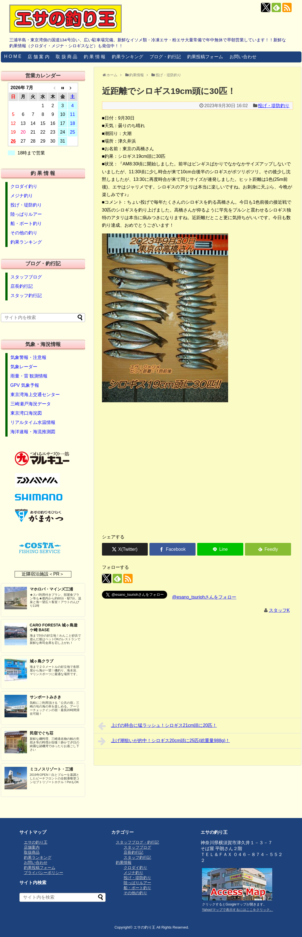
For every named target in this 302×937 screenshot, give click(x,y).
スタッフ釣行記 (26, 295)
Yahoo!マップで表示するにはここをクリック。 (237, 910)
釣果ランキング (127, 56)
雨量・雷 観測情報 (28, 376)
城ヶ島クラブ (41, 661)
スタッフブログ (26, 277)
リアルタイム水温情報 (32, 422)
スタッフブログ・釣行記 (137, 842)
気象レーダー (23, 366)
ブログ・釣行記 (165, 56)
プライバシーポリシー (43, 872)
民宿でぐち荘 (41, 733)
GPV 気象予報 (24, 385)
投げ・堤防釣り (273, 105)
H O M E (12, 56)
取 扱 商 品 (66, 56)
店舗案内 (32, 847)
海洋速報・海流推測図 (32, 431)
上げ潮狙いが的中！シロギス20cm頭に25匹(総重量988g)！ (164, 741)
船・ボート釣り (26, 223)
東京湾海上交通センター (35, 394)
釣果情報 (123, 862)
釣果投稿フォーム (205, 56)
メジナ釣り (21, 195)
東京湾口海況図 (26, 413)
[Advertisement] (197, 485)
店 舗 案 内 (38, 56)
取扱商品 (32, 852)
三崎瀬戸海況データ (30, 403)
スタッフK (279, 610)
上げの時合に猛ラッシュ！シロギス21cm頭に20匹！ (157, 726)
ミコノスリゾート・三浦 (51, 769)
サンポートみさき (45, 697)
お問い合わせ (243, 56)
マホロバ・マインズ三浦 (51, 589)
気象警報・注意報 (28, 357)
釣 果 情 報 (94, 56)
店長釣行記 (21, 286)
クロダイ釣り (23, 186)
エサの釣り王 (35, 842)
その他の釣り (23, 232)
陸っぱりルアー (26, 214)
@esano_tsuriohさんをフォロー (204, 597)
